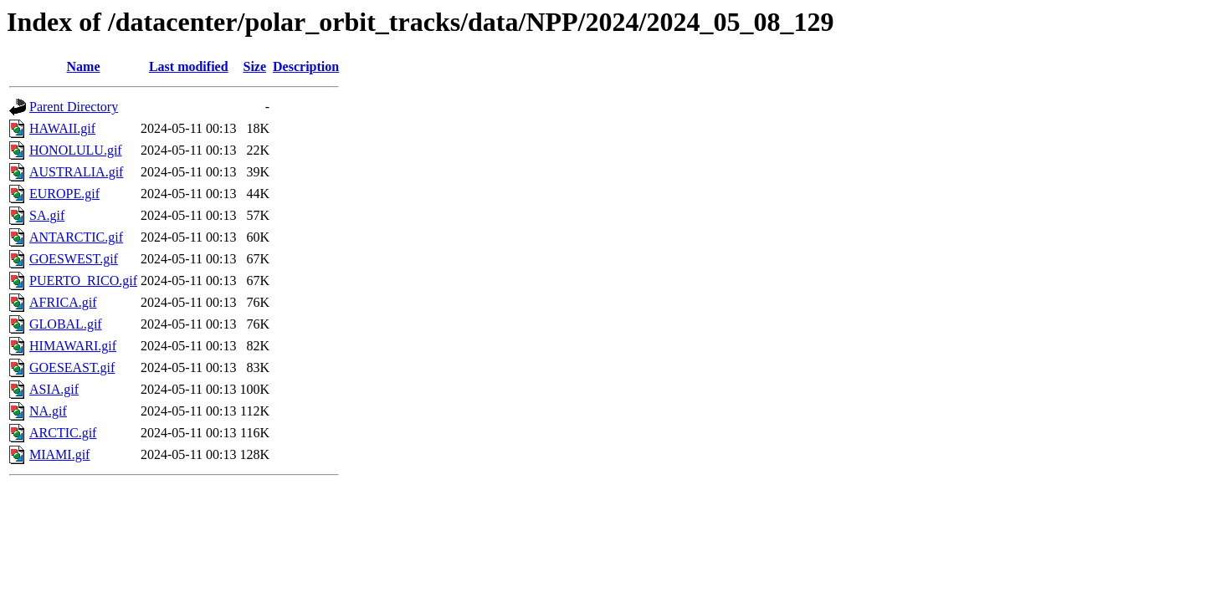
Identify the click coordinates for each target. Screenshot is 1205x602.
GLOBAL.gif (65, 324)
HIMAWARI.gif (72, 346)
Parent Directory (73, 106)
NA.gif (48, 411)
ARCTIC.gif (62, 433)
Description (306, 66)
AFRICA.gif (62, 302)
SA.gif (46, 215)
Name (83, 66)
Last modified (188, 66)
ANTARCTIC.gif (76, 237)
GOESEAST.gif (72, 367)
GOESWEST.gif (73, 259)
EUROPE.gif (64, 193)
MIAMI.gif (59, 454)
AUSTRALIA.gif (76, 172)
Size (255, 66)
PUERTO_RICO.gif (83, 280)
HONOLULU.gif (75, 150)
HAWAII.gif (62, 128)
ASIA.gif (54, 389)
